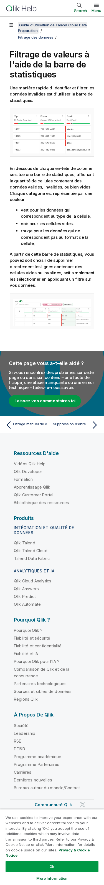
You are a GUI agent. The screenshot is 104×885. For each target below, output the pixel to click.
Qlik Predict (25, 596)
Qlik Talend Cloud (30, 550)
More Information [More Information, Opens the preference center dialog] (51, 878)
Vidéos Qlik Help (30, 463)
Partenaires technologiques (40, 683)
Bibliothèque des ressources (41, 502)
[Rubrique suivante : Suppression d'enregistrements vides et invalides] (76, 425)
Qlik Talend (24, 542)
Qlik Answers (26, 588)
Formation (23, 479)
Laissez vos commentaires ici (44, 400)
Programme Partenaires (36, 764)
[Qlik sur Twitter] (82, 804)
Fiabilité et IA (26, 653)
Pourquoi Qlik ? (28, 630)
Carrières (22, 772)
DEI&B (19, 748)
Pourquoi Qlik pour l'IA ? (36, 661)
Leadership (24, 733)
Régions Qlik (26, 699)
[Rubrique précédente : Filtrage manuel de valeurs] (27, 425)
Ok (51, 866)
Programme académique (37, 756)
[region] (52, 847)
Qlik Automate (27, 604)
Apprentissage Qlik (32, 487)
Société (21, 725)
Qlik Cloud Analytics (32, 581)
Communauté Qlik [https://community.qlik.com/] (53, 804)
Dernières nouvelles (33, 780)
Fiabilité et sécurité (32, 638)
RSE (17, 741)
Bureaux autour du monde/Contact (47, 787)
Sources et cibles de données (43, 691)
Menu (96, 10)
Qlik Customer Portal (33, 494)
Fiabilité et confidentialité (38, 645)
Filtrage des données (35, 37)
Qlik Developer (28, 471)
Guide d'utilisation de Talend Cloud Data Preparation (52, 28)
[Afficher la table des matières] (11, 25)
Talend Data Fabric (32, 558)
